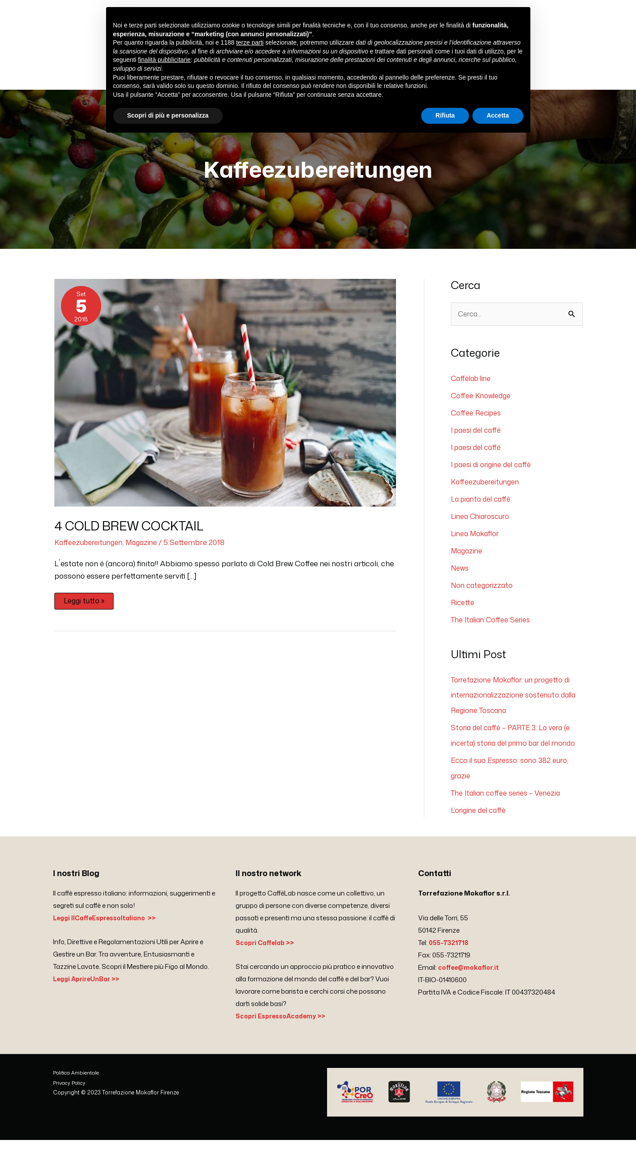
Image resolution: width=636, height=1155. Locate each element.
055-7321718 (449, 957)
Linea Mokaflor (477, 538)
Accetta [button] (498, 115)
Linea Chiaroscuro (483, 521)
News (460, 571)
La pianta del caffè (483, 504)
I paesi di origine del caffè (495, 470)
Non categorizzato (484, 588)
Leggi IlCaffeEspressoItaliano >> (108, 933)
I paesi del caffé (478, 436)
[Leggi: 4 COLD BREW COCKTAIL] (225, 398)
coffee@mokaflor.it (470, 982)
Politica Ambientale (77, 1087)
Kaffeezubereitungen (90, 549)
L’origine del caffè (480, 825)
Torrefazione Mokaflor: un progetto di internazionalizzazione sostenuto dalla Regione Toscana (516, 697)
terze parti (249, 42)
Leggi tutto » (84, 607)
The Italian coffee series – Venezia (510, 808)
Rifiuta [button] (445, 115)
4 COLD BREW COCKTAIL (136, 532)
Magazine (147, 549)
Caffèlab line (473, 386)
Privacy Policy (70, 1098)
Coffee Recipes (477, 419)
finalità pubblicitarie (164, 59)
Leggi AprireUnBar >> (89, 994)
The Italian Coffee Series (493, 622)
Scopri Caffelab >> (267, 957)
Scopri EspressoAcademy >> (284, 1031)
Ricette (463, 605)
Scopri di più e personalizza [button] (168, 115)
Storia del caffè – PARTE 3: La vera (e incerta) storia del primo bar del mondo (515, 744)
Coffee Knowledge (482, 402)
